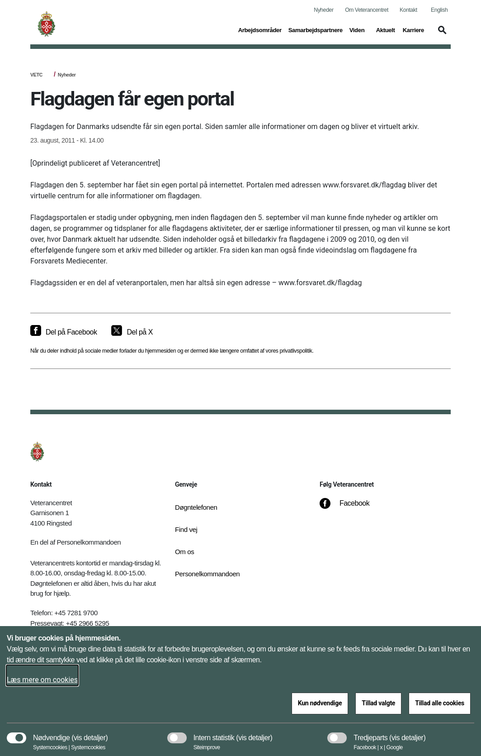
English (439, 10)
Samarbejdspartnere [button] (315, 29)
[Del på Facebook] (63, 332)
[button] (441, 34)
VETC (36, 74)
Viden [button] (359, 29)
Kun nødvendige (320, 703)
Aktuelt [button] (386, 29)
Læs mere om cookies (42, 679)
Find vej (186, 529)
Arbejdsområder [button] (260, 29)
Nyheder (323, 10)
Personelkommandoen (204, 574)
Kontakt (408, 10)
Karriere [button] (413, 29)
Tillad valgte (378, 703)
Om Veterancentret (366, 10)
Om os (184, 551)
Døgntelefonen (196, 507)
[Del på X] (131, 332)
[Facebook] (350, 508)
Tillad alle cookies (439, 703)
